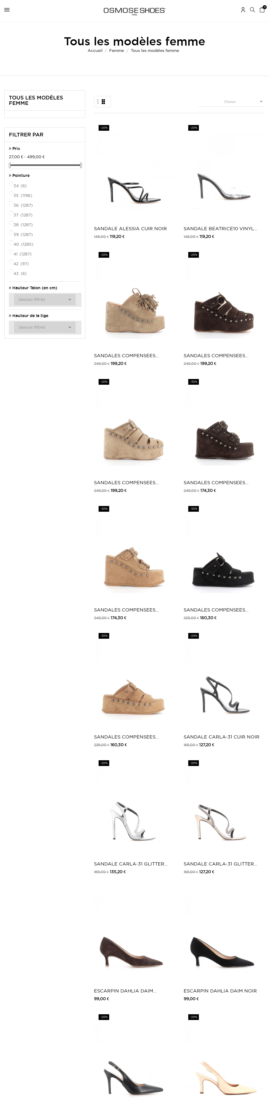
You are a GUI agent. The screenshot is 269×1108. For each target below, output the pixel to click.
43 (21, 273)
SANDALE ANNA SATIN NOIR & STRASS (109, 762)
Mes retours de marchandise (28, 944)
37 (23, 215)
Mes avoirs (13, 950)
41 (23, 254)
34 (21, 185)
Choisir (244, 101)
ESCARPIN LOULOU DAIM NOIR (201, 616)
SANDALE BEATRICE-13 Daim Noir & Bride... (154, 762)
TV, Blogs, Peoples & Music (170, 966)
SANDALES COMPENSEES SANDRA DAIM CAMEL (201, 249)
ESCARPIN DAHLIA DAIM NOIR (155, 395)
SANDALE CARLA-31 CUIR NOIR (152, 322)
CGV (80, 950)
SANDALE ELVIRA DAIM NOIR (199, 836)
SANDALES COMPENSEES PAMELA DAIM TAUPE (111, 249)
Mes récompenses (19, 967)
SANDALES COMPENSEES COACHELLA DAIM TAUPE (200, 175)
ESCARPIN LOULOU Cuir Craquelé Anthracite (109, 616)
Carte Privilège (160, 954)
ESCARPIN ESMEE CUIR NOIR (243, 469)
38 (24, 224)
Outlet (215, 944)
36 (24, 205)
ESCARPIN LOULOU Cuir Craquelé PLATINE (243, 542)
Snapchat (155, 1011)
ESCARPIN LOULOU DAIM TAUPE (156, 616)
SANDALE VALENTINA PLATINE (242, 836)
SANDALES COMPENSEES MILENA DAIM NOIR (245, 249)
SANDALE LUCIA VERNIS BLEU (156, 689)
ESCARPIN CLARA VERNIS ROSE (155, 542)
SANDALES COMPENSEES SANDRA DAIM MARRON (156, 249)
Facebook (156, 988)
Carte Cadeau (159, 949)
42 (22, 263)
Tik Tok (153, 1016)
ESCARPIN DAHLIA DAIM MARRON (110, 395)
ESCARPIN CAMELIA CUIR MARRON (156, 469)
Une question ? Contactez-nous (237, 988)
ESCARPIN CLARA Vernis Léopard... (200, 542)
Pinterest (155, 1005)
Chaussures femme (226, 939)
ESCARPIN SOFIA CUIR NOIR (198, 395)
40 (24, 244)
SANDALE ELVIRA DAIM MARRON (154, 836)
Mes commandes (18, 939)
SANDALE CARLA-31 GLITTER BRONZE (240, 322)
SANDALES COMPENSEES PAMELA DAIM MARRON (245, 175)
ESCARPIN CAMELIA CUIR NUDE (246, 395)
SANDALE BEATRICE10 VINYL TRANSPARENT (157, 175)
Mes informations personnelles (30, 956)
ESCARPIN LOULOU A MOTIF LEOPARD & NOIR (242, 616)
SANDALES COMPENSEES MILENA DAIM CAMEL (111, 322)
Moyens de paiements (94, 956)
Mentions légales (90, 944)
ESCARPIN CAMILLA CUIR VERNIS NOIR (111, 836)
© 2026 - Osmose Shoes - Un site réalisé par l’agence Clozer (134, 1099)
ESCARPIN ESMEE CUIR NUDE (198, 469)
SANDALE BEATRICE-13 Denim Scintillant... (199, 762)
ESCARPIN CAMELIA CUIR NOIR (112, 469)
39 (24, 234)
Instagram (155, 999)
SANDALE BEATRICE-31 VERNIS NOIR (110, 542)
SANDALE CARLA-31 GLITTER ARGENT (195, 322)
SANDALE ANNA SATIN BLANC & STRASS (243, 689)
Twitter (153, 993)
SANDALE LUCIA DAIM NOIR (108, 689)
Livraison (83, 939)
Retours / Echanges (93, 962)
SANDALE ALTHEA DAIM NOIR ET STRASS (200, 689)
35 (23, 195)
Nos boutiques (159, 960)
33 (249, 875)
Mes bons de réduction (23, 962)
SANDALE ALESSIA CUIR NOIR (111, 175)
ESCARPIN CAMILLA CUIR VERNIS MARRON (246, 762)
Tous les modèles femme (36, 100)
